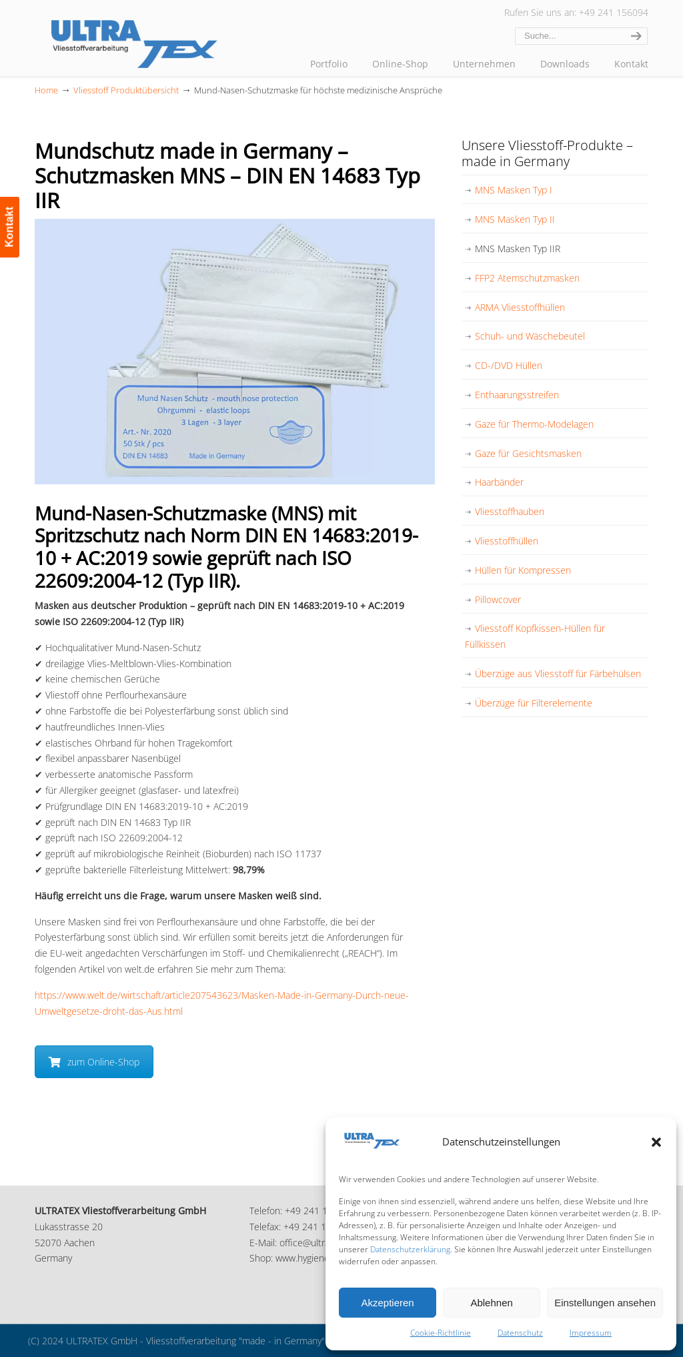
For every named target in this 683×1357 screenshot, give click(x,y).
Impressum (591, 1332)
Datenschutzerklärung (410, 1249)
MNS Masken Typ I (513, 189)
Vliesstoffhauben (509, 511)
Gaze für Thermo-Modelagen (534, 424)
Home (46, 90)
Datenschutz (520, 1332)
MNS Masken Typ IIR (517, 248)
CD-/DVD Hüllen (508, 365)
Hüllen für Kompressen (523, 570)
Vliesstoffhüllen (506, 540)
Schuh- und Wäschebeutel (530, 336)
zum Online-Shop (94, 1061)
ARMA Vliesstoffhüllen (520, 307)
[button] (656, 1142)
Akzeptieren (387, 1302)
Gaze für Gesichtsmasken (528, 453)
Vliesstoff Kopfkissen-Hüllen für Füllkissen (535, 636)
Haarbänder (499, 482)
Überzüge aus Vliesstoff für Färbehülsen (558, 673)
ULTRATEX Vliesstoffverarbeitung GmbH (135, 41)
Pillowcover (498, 599)
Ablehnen (491, 1302)
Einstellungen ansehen (605, 1302)
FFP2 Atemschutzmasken (527, 278)
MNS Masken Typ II (515, 219)
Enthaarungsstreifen (517, 394)
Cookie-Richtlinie (440, 1332)
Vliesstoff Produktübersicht (126, 90)
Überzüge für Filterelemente (533, 703)
